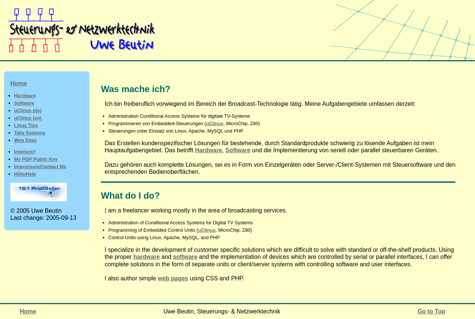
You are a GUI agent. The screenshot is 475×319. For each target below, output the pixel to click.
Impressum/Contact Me (40, 166)
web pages (173, 278)
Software (24, 103)
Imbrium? (25, 151)
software (185, 257)
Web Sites (25, 140)
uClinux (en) (28, 118)
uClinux (214, 123)
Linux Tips (26, 125)
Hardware (25, 95)
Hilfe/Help (25, 174)
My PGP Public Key (36, 159)
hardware (146, 257)
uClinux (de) (28, 110)
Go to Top (431, 311)
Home (18, 83)
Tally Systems (29, 133)
